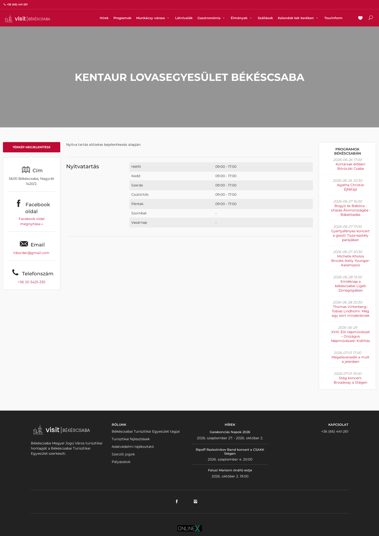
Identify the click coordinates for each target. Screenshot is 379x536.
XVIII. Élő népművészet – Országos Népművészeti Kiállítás (350, 336)
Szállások (265, 18)
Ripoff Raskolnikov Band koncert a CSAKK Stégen (230, 451)
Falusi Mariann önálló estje (230, 470)
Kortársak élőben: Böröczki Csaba (351, 166)
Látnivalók (184, 18)
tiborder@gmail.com (31, 253)
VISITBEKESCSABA (27, 18)
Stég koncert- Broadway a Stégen (350, 380)
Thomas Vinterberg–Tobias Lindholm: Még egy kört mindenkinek (350, 311)
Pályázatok (121, 462)
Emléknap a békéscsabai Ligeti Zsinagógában (350, 285)
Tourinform (333, 18)
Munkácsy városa (153, 18)
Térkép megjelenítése (31, 147)
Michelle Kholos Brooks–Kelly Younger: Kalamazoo (350, 260)
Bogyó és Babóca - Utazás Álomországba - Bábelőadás (350, 210)
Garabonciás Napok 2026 (230, 432)
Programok (122, 18)
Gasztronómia (211, 18)
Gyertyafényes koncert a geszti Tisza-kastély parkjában (350, 235)
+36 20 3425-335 (31, 282)
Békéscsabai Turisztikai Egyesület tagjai (146, 431)
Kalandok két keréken (298, 18)
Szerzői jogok (123, 454)
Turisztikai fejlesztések (131, 439)
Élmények (242, 18)
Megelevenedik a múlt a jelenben (350, 359)
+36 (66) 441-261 (334, 431)
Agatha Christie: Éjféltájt (350, 187)
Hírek (104, 18)
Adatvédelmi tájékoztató (133, 446)
